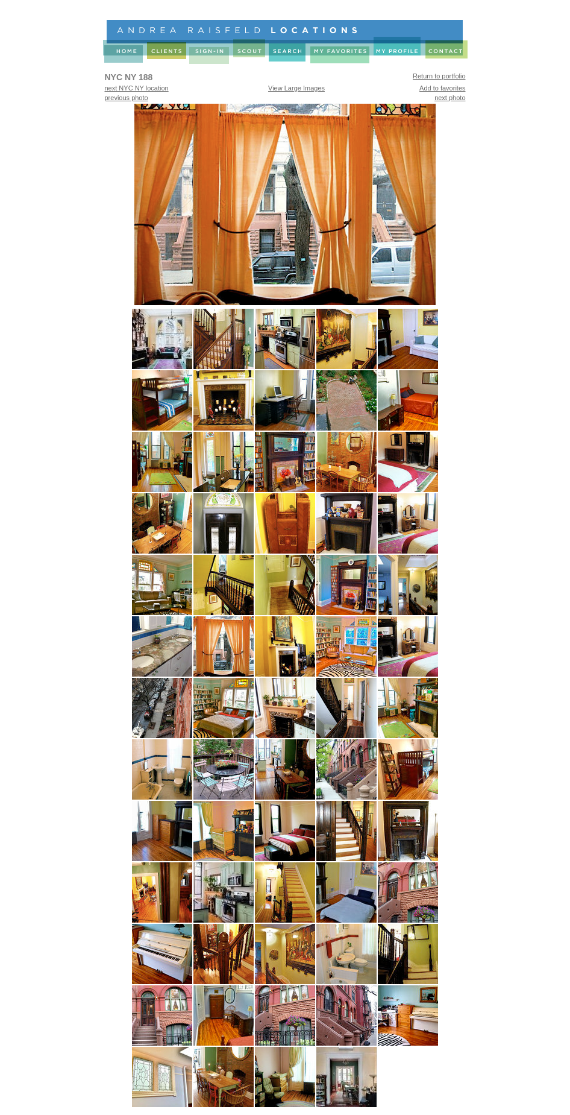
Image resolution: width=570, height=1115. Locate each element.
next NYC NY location (137, 88)
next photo (449, 97)
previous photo (126, 97)
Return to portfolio (439, 76)
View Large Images (296, 88)
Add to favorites (442, 88)
